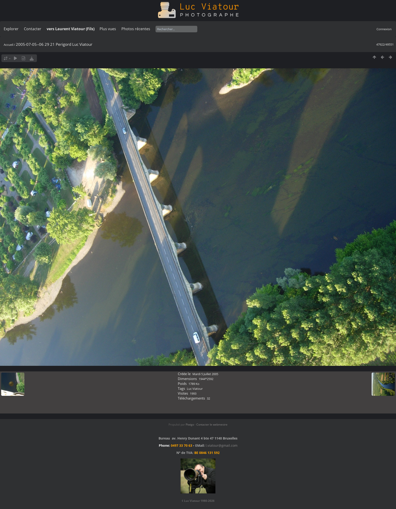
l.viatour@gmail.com (221, 445)
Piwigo (190, 424)
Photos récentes (135, 28)
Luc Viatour (195, 389)
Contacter (32, 28)
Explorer (11, 28)
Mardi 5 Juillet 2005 (205, 374)
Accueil (8, 45)
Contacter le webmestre (211, 424)
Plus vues (108, 28)
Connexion (384, 29)
